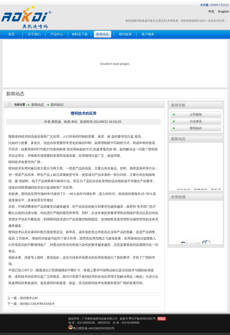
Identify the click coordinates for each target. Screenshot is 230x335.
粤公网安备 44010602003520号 (91, 328)
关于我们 (34, 34)
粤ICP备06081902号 (142, 318)
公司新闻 (196, 114)
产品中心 (57, 34)
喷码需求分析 (29, 298)
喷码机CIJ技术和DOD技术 (37, 303)
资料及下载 (80, 34)
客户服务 (148, 34)
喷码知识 (57, 104)
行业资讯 (196, 121)
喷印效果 (125, 34)
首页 (11, 34)
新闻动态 (102, 34)
